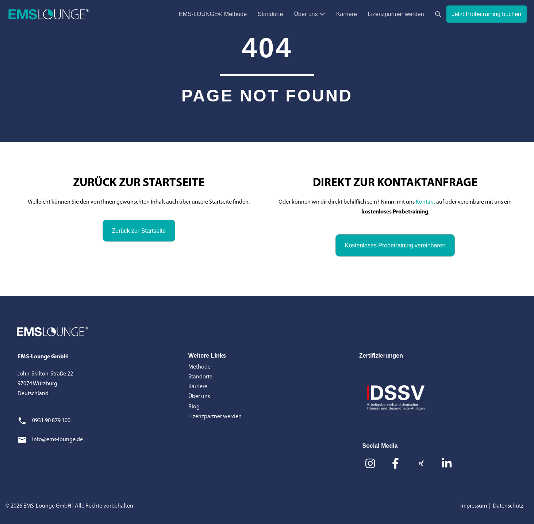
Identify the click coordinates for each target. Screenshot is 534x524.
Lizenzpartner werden (396, 14)
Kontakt (425, 202)
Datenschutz (508, 506)
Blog (194, 407)
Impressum (473, 506)
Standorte (270, 14)
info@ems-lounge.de (57, 440)
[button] (438, 14)
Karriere (346, 14)
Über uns (309, 14)
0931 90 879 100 (51, 421)
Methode (199, 367)
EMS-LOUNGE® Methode (213, 14)
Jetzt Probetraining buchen (486, 14)
